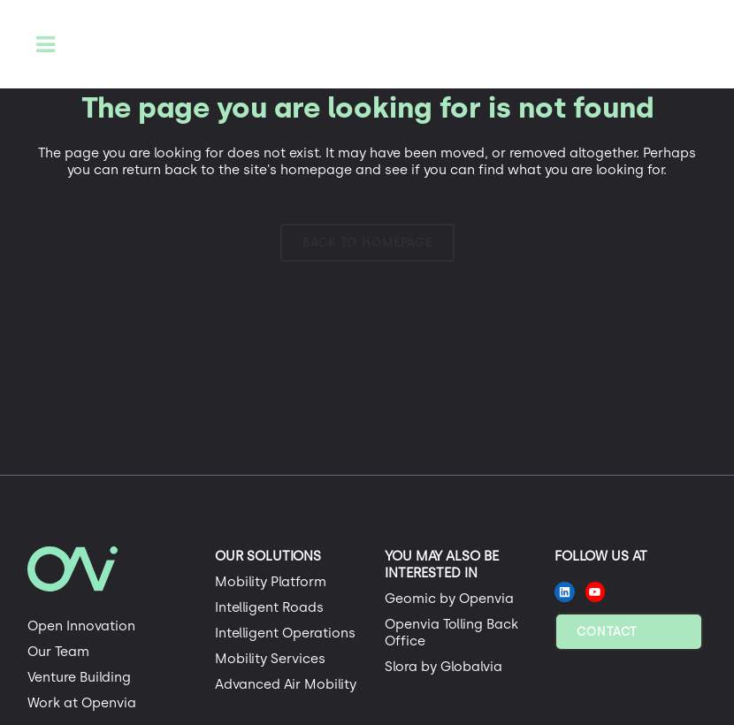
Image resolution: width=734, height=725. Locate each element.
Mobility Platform (270, 582)
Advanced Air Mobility (285, 684)
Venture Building (79, 677)
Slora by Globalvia (443, 667)
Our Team (58, 652)
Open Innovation (81, 626)
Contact (607, 631)
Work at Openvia (81, 703)
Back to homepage (367, 242)
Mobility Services (270, 659)
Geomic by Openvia (449, 599)
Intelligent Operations (285, 633)
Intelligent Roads (269, 607)
